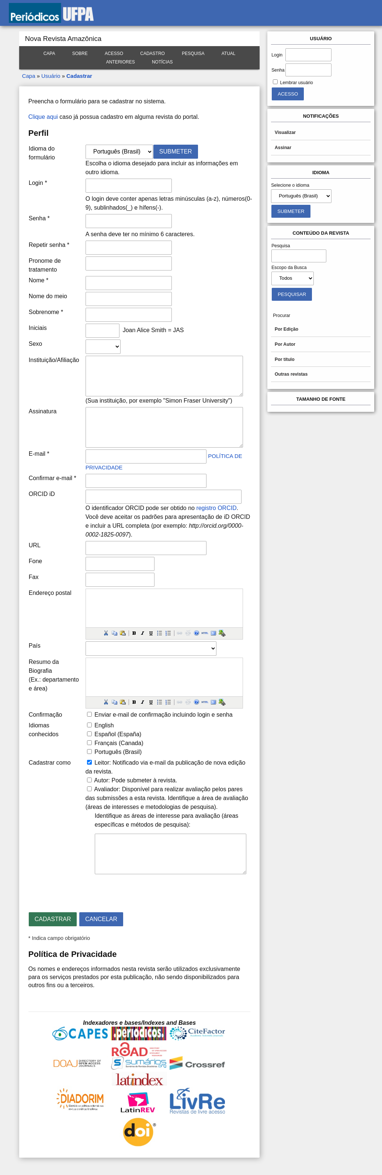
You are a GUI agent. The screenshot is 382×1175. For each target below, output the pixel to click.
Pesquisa (193, 53)
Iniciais (38, 328)
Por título (285, 359)
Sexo (35, 344)
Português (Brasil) (118, 752)
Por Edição (286, 329)
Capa (49, 53)
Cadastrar (79, 76)
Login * (38, 183)
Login (276, 55)
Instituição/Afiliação (54, 360)
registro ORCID (216, 508)
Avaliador (106, 789)
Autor (101, 780)
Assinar (283, 147)
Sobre (80, 53)
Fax (34, 577)
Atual (229, 53)
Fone (35, 561)
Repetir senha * (49, 245)
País (35, 645)
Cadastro (152, 53)
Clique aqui (43, 117)
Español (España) (117, 734)
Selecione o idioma (290, 185)
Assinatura (43, 411)
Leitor (101, 762)
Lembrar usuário (296, 82)
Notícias (162, 62)
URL (35, 545)
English (104, 725)
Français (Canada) (118, 743)
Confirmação (45, 714)
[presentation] (84, 890)
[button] (106, 633)
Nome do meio (48, 296)
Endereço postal (50, 593)
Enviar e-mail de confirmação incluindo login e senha (163, 714)
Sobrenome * (46, 312)
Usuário (50, 76)
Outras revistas (291, 374)
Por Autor (285, 344)
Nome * (38, 280)
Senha (277, 70)
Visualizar (285, 132)
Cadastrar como (50, 762)
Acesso (114, 53)
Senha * (39, 218)
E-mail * (39, 454)
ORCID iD (42, 494)
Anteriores (120, 62)
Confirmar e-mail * (52, 478)
